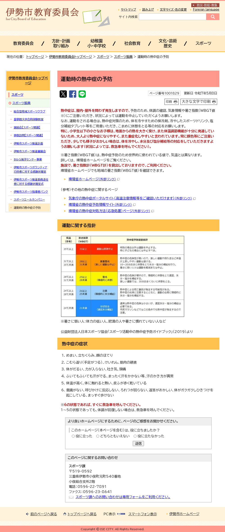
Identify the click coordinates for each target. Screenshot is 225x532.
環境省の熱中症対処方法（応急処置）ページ (111, 211)
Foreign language (206, 9)
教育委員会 (23, 43)
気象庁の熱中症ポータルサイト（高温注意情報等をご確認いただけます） (132, 198)
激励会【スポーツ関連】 (27, 127)
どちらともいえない (115, 436)
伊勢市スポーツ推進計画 (28, 143)
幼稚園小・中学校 (97, 43)
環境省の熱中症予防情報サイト (102, 204)
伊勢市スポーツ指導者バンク (31, 191)
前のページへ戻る (43, 514)
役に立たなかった (150, 436)
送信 (138, 443)
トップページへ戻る (82, 514)
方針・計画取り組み (61, 43)
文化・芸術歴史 (168, 43)
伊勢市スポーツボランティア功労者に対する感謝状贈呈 (30, 169)
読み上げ (148, 9)
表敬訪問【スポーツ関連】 (28, 135)
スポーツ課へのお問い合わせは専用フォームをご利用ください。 (123, 497)
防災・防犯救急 (207, 5)
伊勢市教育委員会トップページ (70, 56)
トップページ (35, 56)
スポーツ (203, 43)
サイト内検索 (128, 16)
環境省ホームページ (94, 179)
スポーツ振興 (123, 56)
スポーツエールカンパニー (29, 199)
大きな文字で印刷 (196, 101)
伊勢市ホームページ (184, 514)
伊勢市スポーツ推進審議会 (30, 151)
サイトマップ (128, 9)
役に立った (84, 436)
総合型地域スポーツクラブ (29, 111)
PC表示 (109, 514)
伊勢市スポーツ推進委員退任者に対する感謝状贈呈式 (31, 181)
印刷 (169, 101)
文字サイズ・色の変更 (173, 9)
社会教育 (132, 43)
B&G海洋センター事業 (28, 159)
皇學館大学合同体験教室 (28, 119)
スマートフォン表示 (142, 514)
